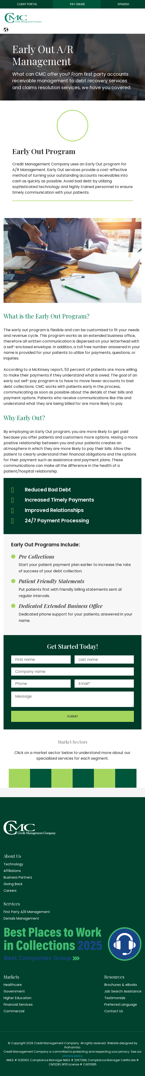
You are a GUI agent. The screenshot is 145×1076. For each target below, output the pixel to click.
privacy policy (72, 1056)
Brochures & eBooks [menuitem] (120, 984)
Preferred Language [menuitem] (120, 1004)
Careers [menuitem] (10, 890)
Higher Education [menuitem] (17, 998)
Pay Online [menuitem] (77, 4)
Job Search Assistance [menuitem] (122, 991)
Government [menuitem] (14, 991)
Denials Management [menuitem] (21, 918)
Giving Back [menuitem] (13, 884)
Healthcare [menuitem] (13, 984)
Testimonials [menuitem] (114, 998)
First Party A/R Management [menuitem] (27, 911)
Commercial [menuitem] (14, 1011)
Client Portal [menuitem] (27, 4)
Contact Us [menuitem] (113, 1011)
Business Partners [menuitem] (18, 877)
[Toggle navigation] (141, 19)
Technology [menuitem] (13, 864)
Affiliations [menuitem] (12, 870)
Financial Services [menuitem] (18, 1004)
